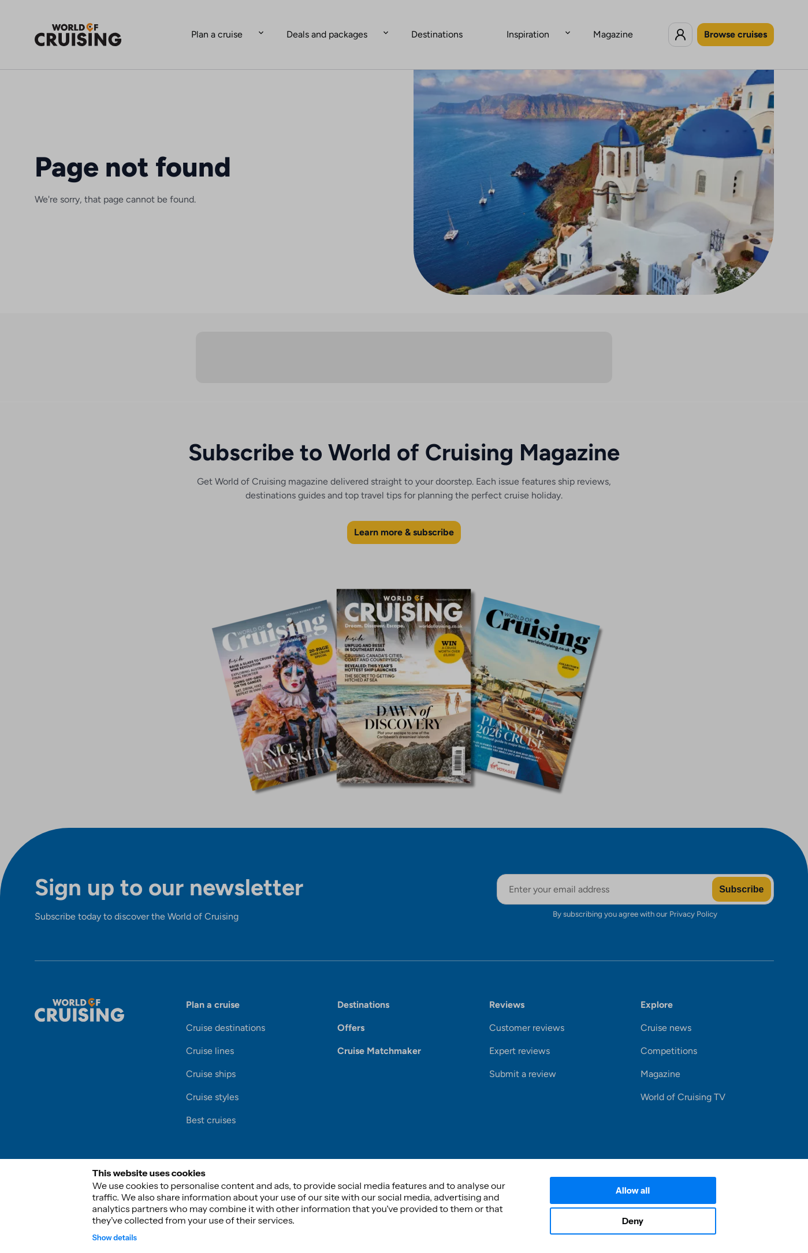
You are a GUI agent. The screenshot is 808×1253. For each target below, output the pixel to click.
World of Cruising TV (683, 1079)
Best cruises (211, 1102)
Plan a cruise (263, 25)
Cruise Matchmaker (379, 1032)
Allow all (633, 1190)
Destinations (437, 25)
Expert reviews (519, 1032)
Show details (114, 1237)
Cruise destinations (225, 1009)
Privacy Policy (693, 896)
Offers (350, 1009)
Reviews (506, 986)
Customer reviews (526, 1009)
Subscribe (741, 871)
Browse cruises (735, 25)
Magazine (567, 25)
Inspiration (504, 25)
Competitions (669, 1032)
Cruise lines (210, 1032)
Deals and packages (350, 25)
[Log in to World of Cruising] (680, 25)
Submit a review (522, 1056)
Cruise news (666, 1009)
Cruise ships (211, 1056)
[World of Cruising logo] (96, 25)
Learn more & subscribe (404, 514)
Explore (657, 986)
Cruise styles (212, 1079)
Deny (632, 1221)
